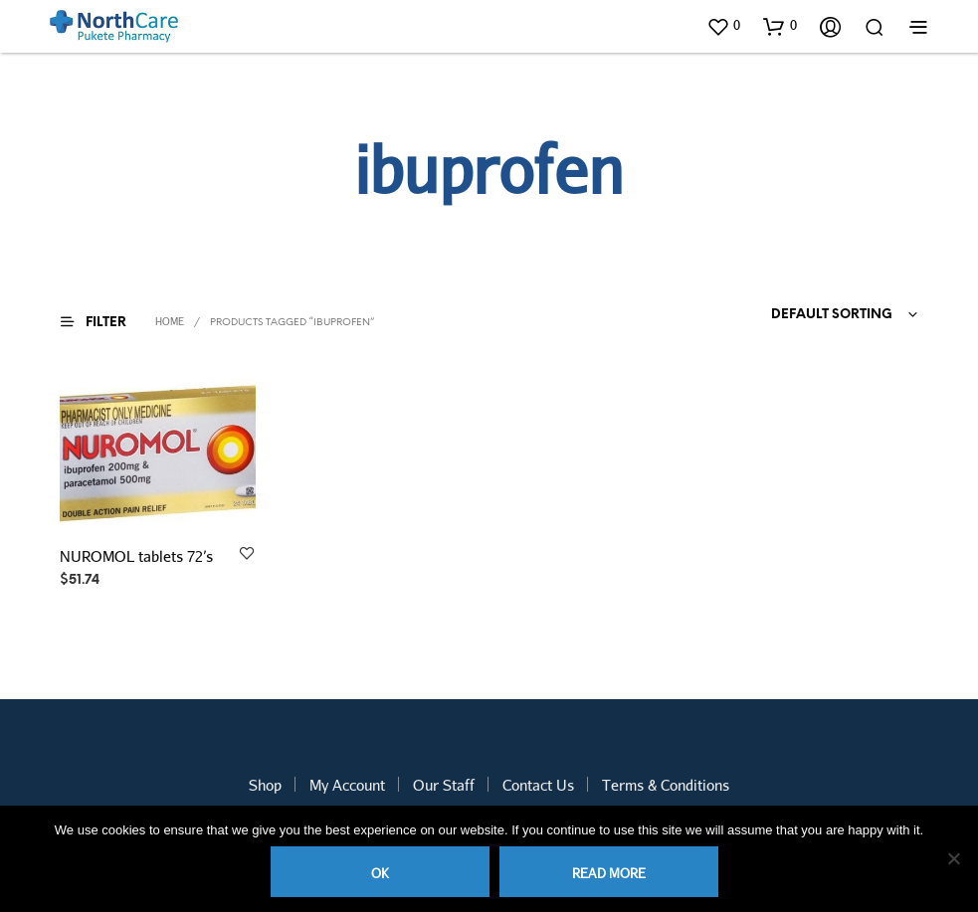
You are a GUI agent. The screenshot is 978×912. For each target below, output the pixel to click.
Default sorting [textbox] (831, 314)
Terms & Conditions (665, 785)
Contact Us (538, 785)
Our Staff (444, 785)
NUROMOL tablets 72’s (136, 556)
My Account (347, 785)
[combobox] (797, 315)
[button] (723, 26)
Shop (265, 785)
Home (169, 321)
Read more (609, 873)
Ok (380, 873)
